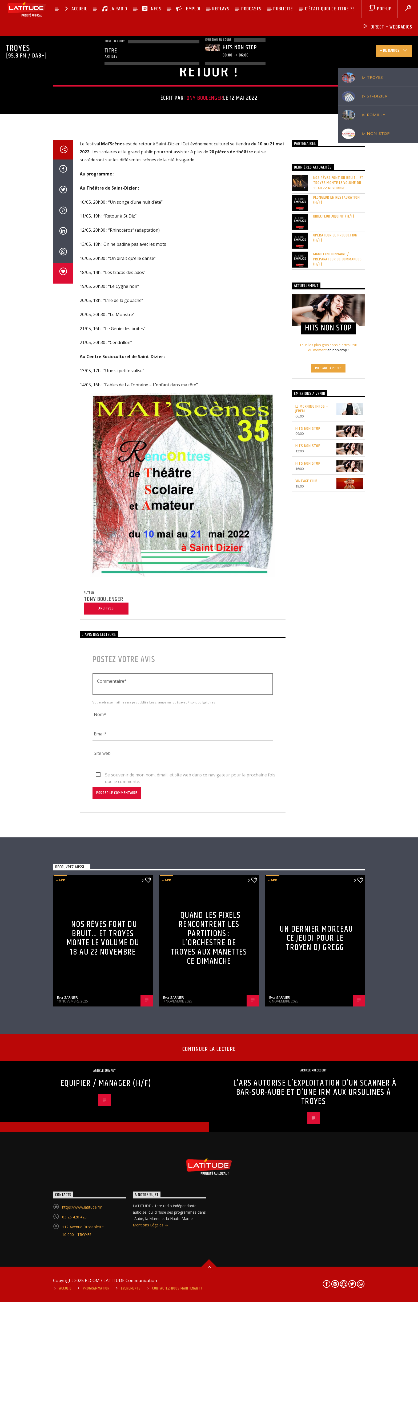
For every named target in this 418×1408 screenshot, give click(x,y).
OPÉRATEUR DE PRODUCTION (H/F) (335, 578)
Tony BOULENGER (203, 271)
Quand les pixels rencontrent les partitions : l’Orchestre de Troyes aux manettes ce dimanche (209, 1278)
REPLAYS (220, 9)
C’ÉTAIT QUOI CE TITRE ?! (329, 9)
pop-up (380, 9)
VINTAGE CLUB (306, 821)
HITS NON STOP (307, 769)
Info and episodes (328, 708)
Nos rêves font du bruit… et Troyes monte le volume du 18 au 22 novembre (338, 523)
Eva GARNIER (67, 1338)
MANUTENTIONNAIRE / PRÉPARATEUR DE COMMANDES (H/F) (337, 599)
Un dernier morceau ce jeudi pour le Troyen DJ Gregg (316, 1278)
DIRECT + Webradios (387, 27)
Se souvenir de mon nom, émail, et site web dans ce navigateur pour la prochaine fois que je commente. (190, 1115)
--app (186, 209)
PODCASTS (251, 9)
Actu (201, 209)
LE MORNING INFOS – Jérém (311, 749)
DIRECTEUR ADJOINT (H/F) (333, 556)
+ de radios (394, 51)
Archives (106, 949)
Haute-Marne (223, 209)
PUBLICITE (283, 9)
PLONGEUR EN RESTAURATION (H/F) (336, 540)
